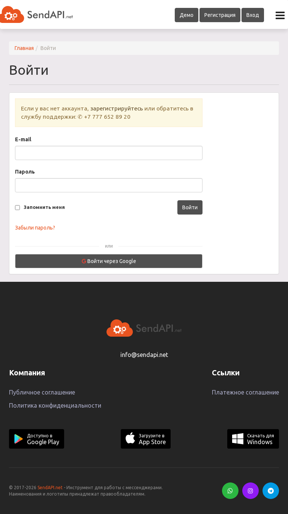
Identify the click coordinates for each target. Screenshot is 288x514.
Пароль (25, 172)
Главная (24, 48)
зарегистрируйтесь (116, 108)
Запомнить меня (44, 207)
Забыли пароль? (35, 227)
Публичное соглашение (42, 392)
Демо (187, 15)
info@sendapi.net (144, 354)
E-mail (23, 139)
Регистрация (220, 15)
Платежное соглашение (245, 392)
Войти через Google (109, 261)
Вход (252, 15)
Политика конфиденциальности (55, 405)
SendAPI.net (50, 487)
